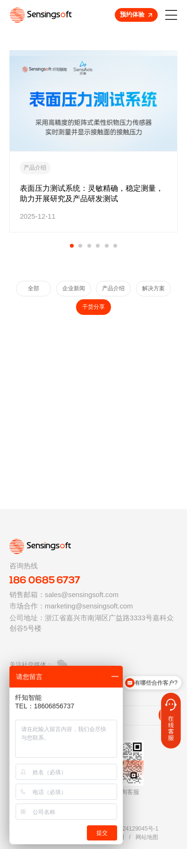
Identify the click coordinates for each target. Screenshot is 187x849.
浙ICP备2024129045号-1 (126, 828)
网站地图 (147, 837)
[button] (72, 246)
